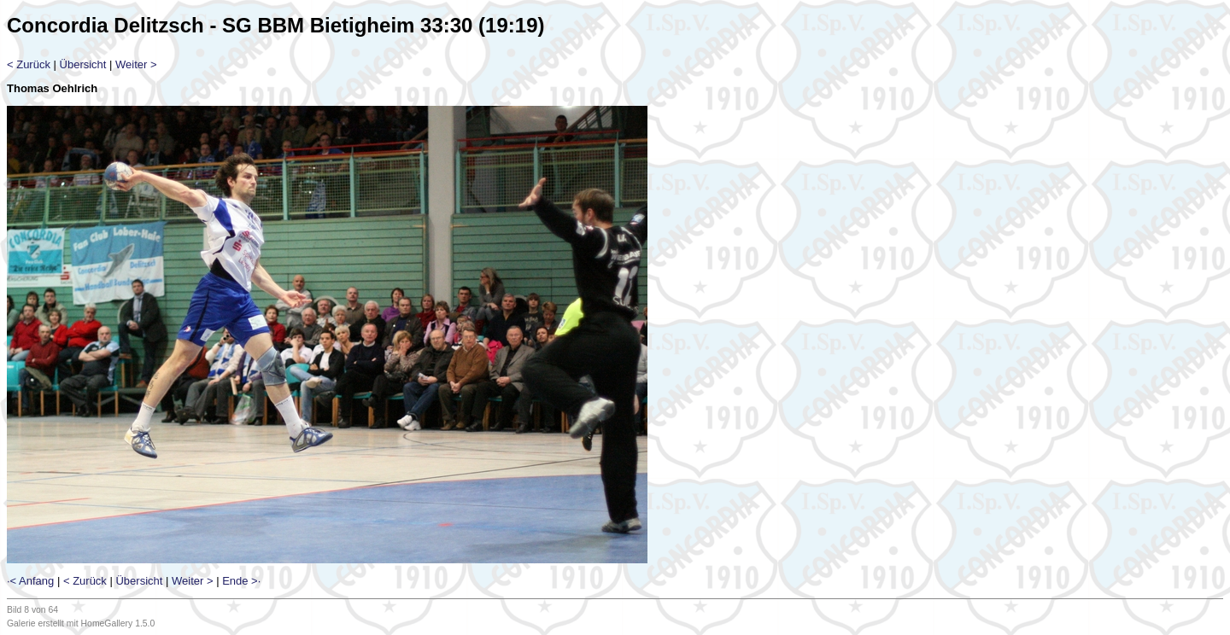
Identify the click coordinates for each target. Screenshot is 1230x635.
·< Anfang (30, 580)
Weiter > (136, 64)
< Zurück (28, 64)
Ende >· (241, 580)
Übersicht (83, 64)
